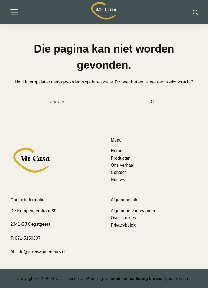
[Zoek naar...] (98, 101)
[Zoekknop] (152, 101)
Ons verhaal (122, 165)
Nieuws (118, 179)
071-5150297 (27, 238)
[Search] (195, 12)
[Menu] (14, 12)
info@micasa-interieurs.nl (41, 251)
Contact (118, 172)
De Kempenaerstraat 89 (33, 210)
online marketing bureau (138, 278)
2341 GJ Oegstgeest (30, 224)
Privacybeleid (123, 225)
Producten (121, 158)
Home (116, 151)
